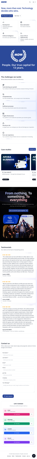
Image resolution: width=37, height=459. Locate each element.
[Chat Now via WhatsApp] (17, 423)
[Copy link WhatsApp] (31, 423)
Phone (4, 367)
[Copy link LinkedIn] (31, 433)
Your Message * (6, 382)
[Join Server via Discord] (17, 442)
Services (9, 456)
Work (13, 456)
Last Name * (5, 357)
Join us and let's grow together (19, 211)
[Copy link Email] (31, 414)
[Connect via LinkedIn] (17, 433)
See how (18, 16)
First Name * (5, 352)
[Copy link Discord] (31, 442)
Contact (24, 456)
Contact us (32, 149)
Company (5, 378)
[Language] (34, 2)
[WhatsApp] (34, 456)
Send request (8, 396)
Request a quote (7, 16)
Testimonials (18, 456)
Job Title (4, 373)
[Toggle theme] (30, 2)
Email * (4, 362)
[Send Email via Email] (17, 414)
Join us (28, 456)
